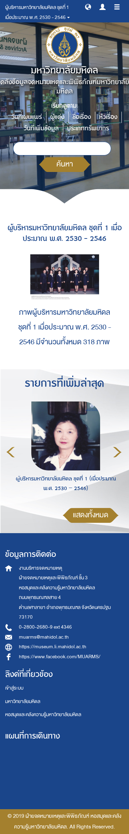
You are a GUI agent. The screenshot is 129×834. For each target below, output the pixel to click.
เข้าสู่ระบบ (14, 688)
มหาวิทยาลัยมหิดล (22, 701)
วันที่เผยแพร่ (26, 117)
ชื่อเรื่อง (82, 117)
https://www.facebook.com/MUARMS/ (59, 656)
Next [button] (117, 452)
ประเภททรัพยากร (88, 128)
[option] (64, 451)
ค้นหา (64, 164)
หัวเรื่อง (108, 117)
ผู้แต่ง (57, 117)
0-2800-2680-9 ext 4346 (45, 627)
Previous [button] (11, 452)
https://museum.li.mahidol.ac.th (52, 646)
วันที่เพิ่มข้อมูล (41, 128)
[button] (88, 6)
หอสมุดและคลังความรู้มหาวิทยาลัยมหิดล (43, 714)
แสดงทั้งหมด (90, 515)
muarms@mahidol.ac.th (44, 637)
